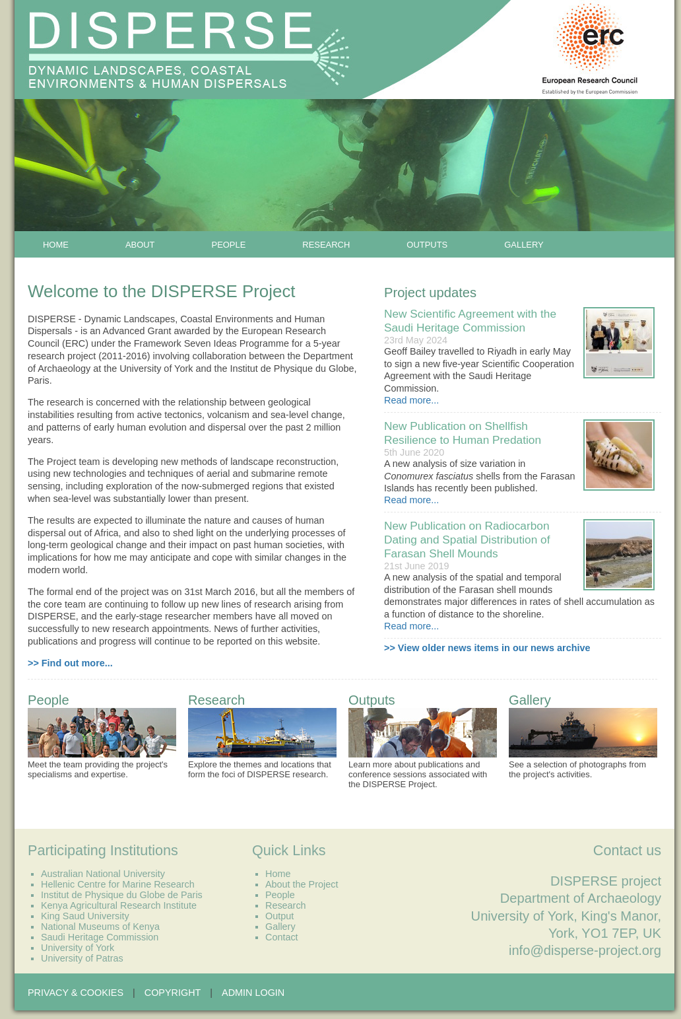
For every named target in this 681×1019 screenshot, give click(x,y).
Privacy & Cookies (75, 992)
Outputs (426, 245)
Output (279, 916)
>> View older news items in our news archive (487, 648)
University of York (77, 947)
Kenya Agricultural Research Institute (119, 905)
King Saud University (85, 916)
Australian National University (103, 873)
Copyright (173, 992)
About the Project (301, 884)
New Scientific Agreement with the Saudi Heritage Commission (470, 320)
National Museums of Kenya (100, 926)
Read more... (411, 400)
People (229, 245)
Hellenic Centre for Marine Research (118, 884)
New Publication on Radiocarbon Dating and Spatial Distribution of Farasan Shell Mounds (467, 539)
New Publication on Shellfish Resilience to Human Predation (462, 432)
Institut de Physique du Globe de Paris (122, 895)
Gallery (524, 245)
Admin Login (253, 992)
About (140, 245)
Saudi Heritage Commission (99, 937)
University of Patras (82, 958)
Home (56, 245)
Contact (281, 937)
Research (326, 245)
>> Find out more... (70, 663)
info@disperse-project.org (585, 950)
